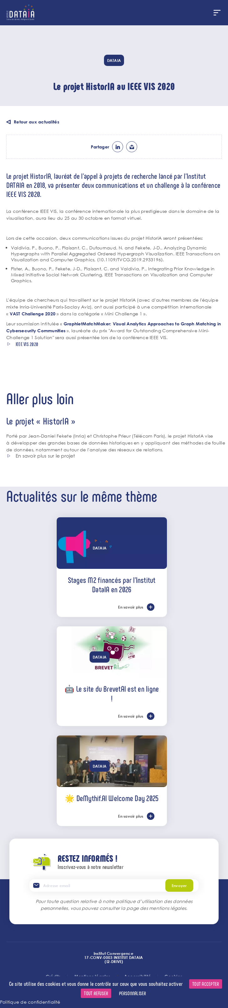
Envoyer (179, 885)
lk (117, 146)
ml (131, 146)
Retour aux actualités (36, 121)
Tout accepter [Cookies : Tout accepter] (205, 984)
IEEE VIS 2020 (27, 344)
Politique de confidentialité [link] (30, 1002)
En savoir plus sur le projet (45, 456)
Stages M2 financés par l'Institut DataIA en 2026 (112, 584)
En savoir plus (130, 606)
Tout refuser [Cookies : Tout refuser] (96, 993)
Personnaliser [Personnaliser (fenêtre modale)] (132, 993)
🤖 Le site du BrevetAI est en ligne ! (112, 693)
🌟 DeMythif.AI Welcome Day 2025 (111, 798)
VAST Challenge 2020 (33, 313)
